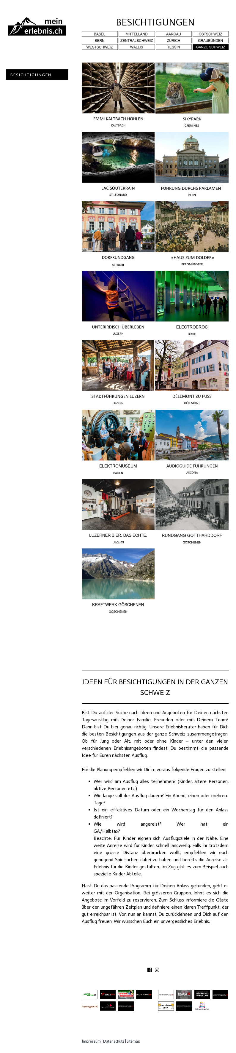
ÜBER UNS (115, 961)
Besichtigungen (30, 74)
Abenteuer (24, 52)
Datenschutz (113, 1041)
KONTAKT (141, 961)
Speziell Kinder (30, 96)
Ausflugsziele (29, 63)
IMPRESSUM (192, 961)
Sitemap (133, 1041)
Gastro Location (33, 85)
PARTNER (165, 961)
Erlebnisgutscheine (36, 107)
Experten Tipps (29, 118)
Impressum (91, 1041)
